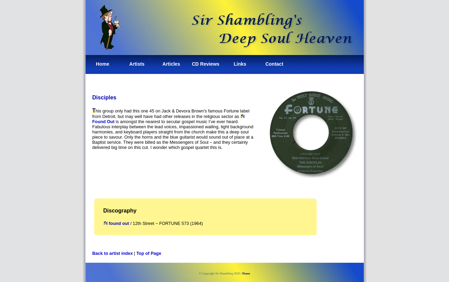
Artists (136, 64)
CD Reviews (205, 64)
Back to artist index (112, 253)
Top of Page (148, 253)
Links (240, 64)
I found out (116, 223)
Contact (274, 64)
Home (102, 64)
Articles (171, 64)
